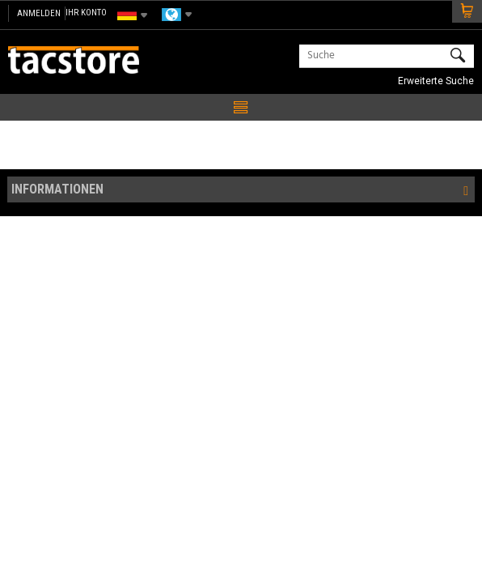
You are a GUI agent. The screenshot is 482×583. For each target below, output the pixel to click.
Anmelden (39, 13)
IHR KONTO (86, 12)
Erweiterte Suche (436, 81)
